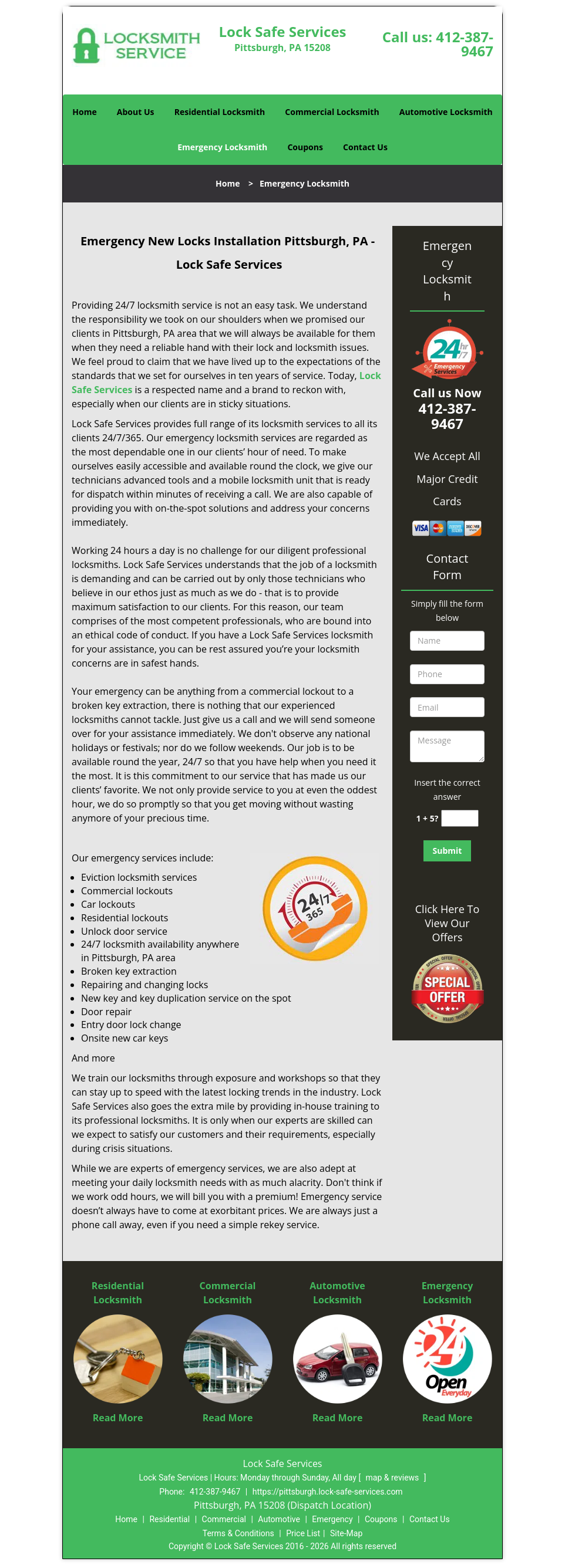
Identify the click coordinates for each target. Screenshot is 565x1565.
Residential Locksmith (219, 111)
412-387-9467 (464, 43)
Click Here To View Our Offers (447, 923)
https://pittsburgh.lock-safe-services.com (328, 1491)
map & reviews (393, 1477)
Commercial (224, 1519)
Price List (303, 1533)
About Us (135, 111)
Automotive (279, 1519)
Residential (169, 1519)
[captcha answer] (460, 818)
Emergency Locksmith (222, 147)
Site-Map (346, 1533)
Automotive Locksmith (446, 111)
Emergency (332, 1519)
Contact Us (365, 147)
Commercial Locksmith (332, 111)
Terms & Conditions (238, 1533)
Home (84, 111)
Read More (118, 1417)
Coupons (304, 147)
